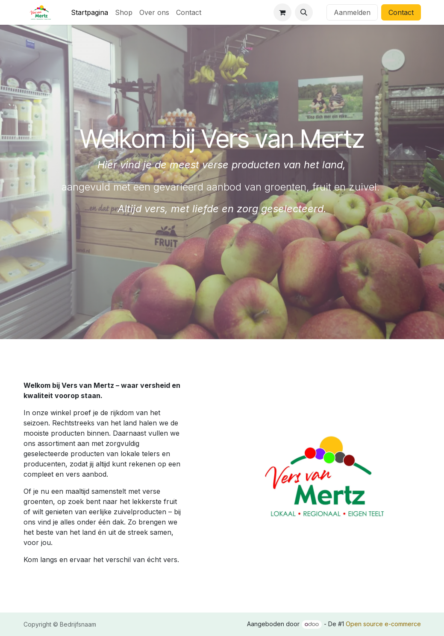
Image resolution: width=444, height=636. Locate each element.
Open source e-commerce (383, 623)
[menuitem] (90, 12)
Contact (401, 12)
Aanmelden (352, 12)
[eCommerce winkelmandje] (282, 12)
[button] (304, 12)
